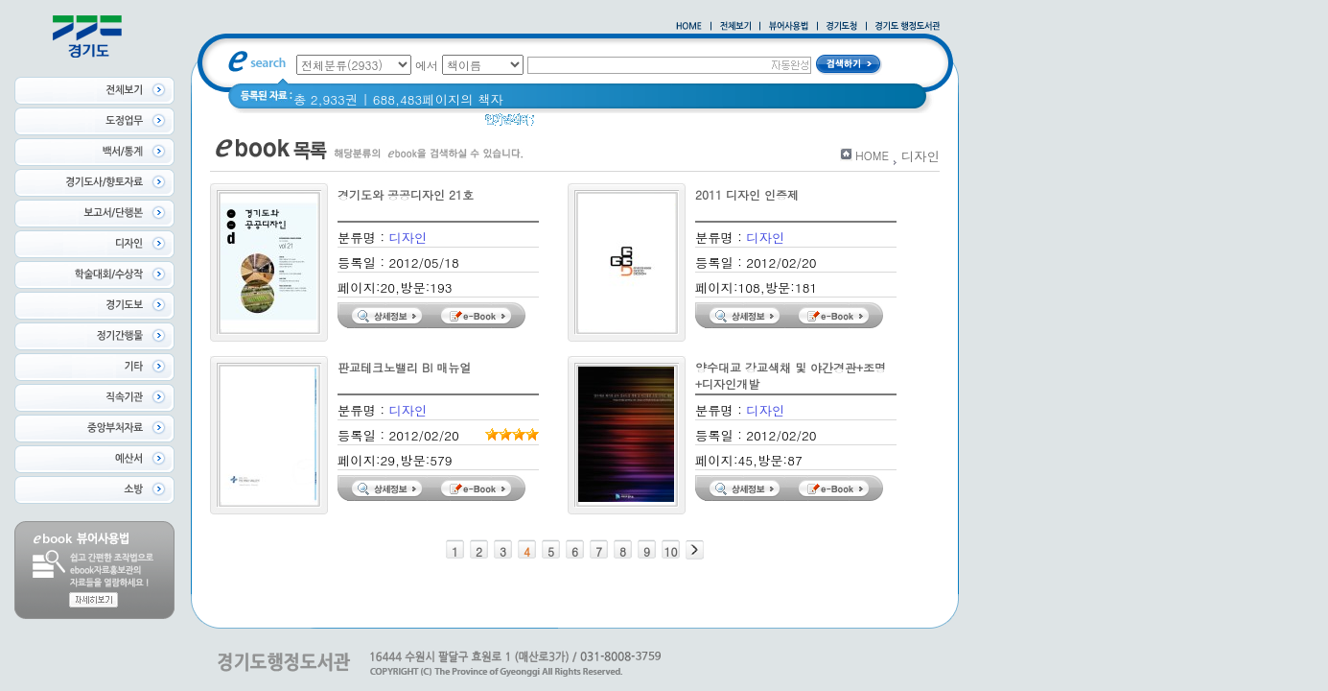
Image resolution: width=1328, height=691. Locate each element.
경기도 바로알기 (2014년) (766, 124)
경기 (664, 124)
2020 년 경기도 (591, 124)
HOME (872, 155)
